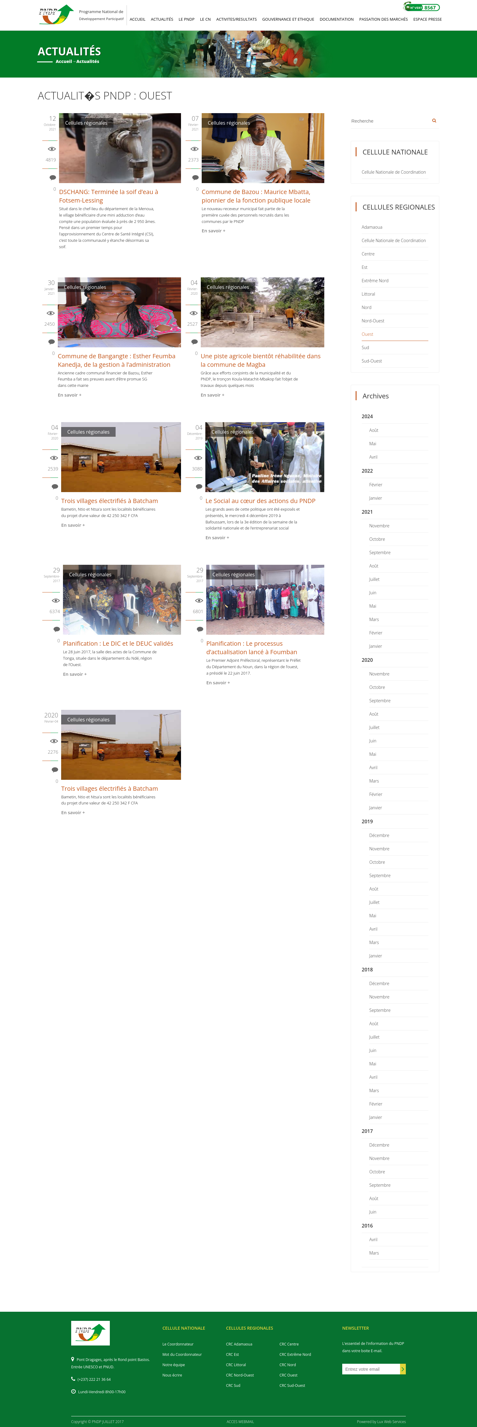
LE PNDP (186, 19)
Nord (366, 307)
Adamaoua (372, 227)
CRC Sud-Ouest (292, 1385)
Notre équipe (173, 1364)
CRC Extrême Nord (295, 1354)
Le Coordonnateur (177, 1344)
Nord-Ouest (373, 321)
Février (375, 485)
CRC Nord (288, 1364)
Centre (368, 254)
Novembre (379, 526)
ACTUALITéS (162, 19)
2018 (367, 969)
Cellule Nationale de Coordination (394, 172)
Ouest (367, 334)
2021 (367, 512)
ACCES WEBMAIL (240, 1421)
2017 (367, 1131)
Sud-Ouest (372, 361)
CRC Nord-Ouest (240, 1375)
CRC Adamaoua (239, 1344)
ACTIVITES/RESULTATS (236, 19)
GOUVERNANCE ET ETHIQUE (288, 19)
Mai (372, 443)
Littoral (368, 294)
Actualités (87, 61)
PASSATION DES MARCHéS (383, 19)
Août (373, 430)
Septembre (380, 552)
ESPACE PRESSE (427, 19)
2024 (367, 416)
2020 (367, 660)
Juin (372, 592)
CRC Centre (289, 1344)
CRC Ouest (289, 1375)
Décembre (379, 835)
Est (364, 267)
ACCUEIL (137, 19)
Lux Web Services (391, 1421)
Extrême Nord (375, 280)
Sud (365, 347)
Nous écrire (172, 1375)
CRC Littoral (236, 1364)
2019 (367, 821)
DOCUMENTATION (337, 19)
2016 (367, 1225)
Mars (374, 619)
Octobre (377, 539)
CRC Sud (233, 1385)
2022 (367, 470)
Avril (373, 457)
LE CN (205, 19)
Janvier (375, 498)
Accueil (64, 61)
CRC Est (232, 1354)
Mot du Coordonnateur (182, 1354)
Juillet (374, 579)
